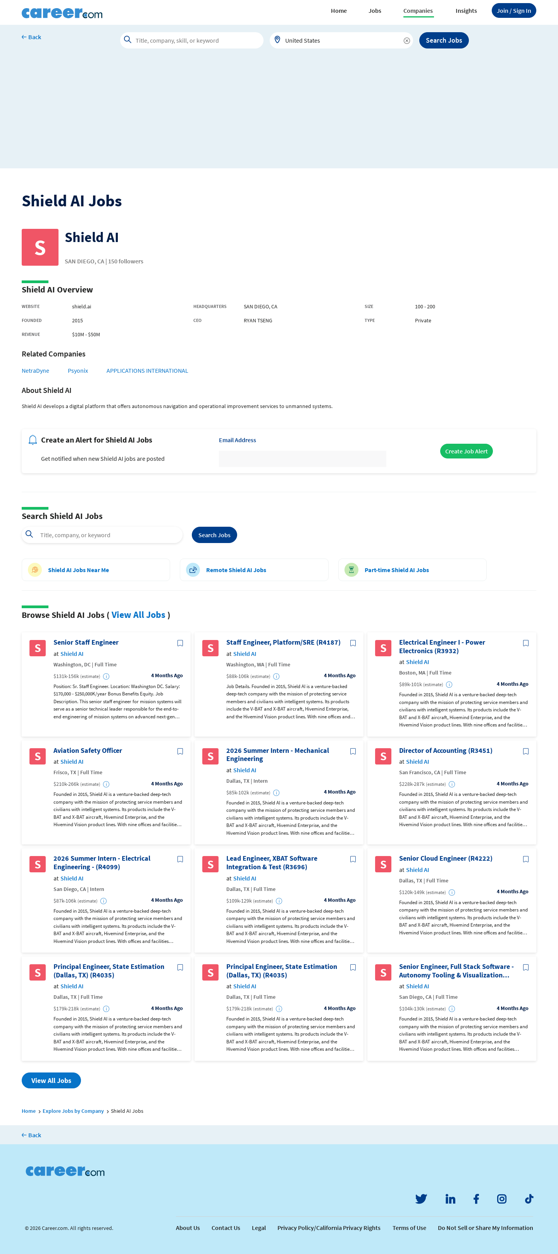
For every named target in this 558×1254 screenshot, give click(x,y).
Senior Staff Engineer (86, 642)
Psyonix (78, 370)
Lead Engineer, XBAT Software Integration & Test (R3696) (271, 862)
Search (214, 535)
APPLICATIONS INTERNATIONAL (147, 370)
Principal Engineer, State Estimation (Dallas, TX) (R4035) (108, 970)
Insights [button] (466, 10)
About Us (188, 1228)
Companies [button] (418, 10)
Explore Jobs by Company (73, 1110)
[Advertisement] (279, 114)
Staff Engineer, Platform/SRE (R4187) (283, 642)
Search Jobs (444, 40)
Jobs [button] (375, 10)
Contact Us (226, 1228)
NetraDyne (35, 370)
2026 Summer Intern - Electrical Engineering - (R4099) (101, 862)
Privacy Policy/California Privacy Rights (329, 1228)
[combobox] (341, 40)
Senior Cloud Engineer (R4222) (446, 858)
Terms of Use (409, 1228)
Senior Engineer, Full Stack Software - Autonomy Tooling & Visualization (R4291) (456, 970)
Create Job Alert (466, 451)
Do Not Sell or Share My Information (485, 1228)
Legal (259, 1228)
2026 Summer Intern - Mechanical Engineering (277, 754)
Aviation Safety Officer (87, 750)
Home (339, 10)
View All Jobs (138, 615)
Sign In (514, 10)
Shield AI (72, 653)
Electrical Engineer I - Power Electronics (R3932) (442, 646)
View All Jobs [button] (51, 1080)
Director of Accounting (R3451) (446, 750)
